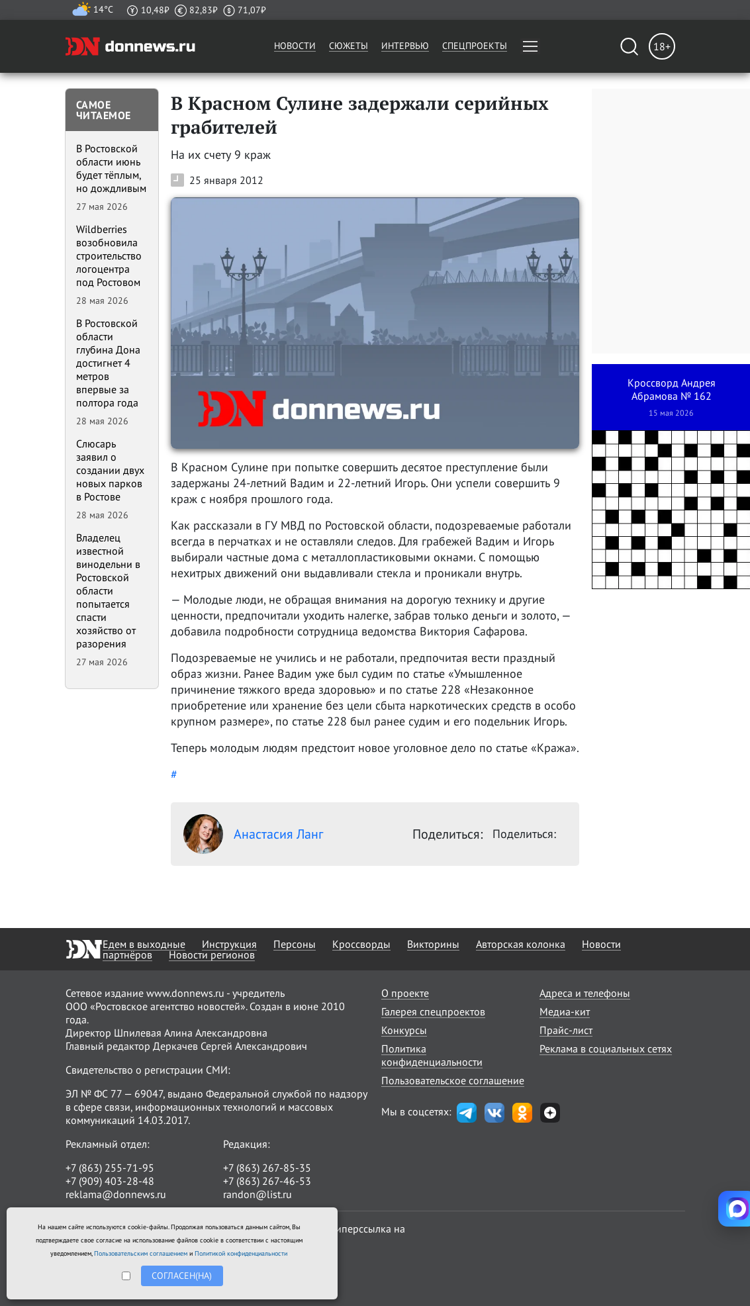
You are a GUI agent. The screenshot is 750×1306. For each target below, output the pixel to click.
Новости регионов (212, 954)
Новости (295, 46)
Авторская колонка (520, 944)
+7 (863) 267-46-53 (267, 1181)
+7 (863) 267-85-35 (267, 1167)
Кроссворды (361, 944)
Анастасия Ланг (253, 834)
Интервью (405, 46)
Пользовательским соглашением (140, 1253)
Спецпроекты (474, 46)
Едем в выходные (144, 944)
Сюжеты (348, 46)
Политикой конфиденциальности (241, 1253)
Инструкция (229, 944)
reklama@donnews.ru (116, 1194)
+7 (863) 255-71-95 (110, 1167)
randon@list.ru (257, 1194)
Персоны (294, 944)
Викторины (433, 944)
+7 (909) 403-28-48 (110, 1181)
